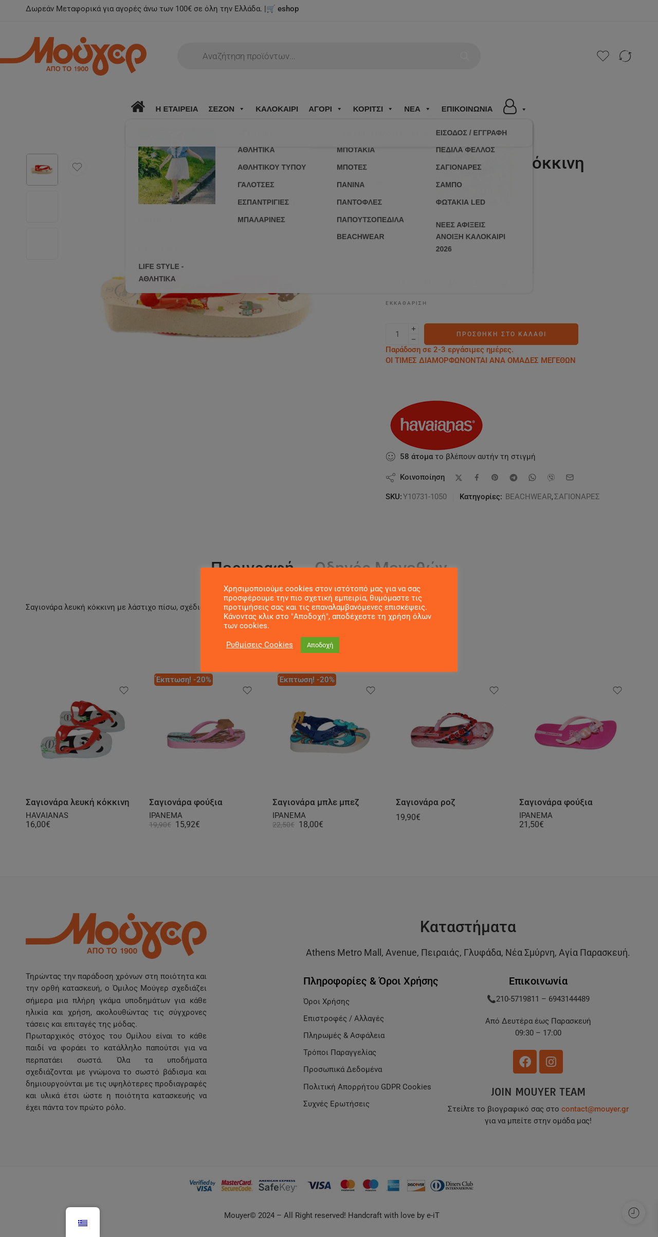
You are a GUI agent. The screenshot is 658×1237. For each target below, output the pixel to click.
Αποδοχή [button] (320, 645)
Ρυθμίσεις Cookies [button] (259, 644)
